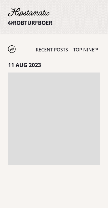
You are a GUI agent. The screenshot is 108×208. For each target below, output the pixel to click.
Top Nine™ (85, 50)
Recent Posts (52, 50)
